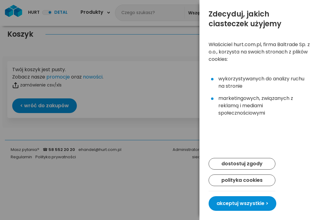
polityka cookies (242, 180)
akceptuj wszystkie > (242, 203)
